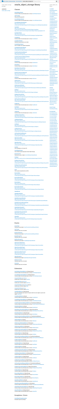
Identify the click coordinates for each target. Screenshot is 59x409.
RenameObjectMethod (19, 373)
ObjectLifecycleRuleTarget (20, 247)
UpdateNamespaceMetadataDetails (21, 202)
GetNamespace (18, 80)
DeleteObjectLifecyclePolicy (20, 68)
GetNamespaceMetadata (19, 85)
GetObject (16, 89)
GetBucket (17, 77)
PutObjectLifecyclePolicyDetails (21, 165)
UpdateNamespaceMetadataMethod (22, 383)
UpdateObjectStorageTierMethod (21, 386)
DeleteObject (17, 64)
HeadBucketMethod (18, 339)
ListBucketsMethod (18, 346)
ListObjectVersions (18, 128)
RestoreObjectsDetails (19, 186)
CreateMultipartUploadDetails (20, 47)
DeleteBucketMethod (19, 306)
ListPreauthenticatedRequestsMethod (22, 363)
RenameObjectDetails (19, 177)
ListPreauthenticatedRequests (20, 133)
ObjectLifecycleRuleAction (20, 242)
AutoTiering (17, 229)
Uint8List (25, 278)
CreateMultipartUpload (19, 44)
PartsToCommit (18, 153)
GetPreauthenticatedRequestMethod (22, 336)
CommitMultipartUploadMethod (21, 274)
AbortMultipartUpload (19, 12)
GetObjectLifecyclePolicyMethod (21, 329)
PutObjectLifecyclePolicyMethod (21, 366)
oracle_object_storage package (9, 1)
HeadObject (17, 106)
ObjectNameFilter (18, 142)
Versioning (17, 263)
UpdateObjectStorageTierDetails (21, 211)
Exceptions (52, 107)
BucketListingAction (18, 232)
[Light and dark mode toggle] (56, 1)
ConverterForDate (18, 281)
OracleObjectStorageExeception (21, 398)
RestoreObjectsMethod (19, 376)
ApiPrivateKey (17, 15)
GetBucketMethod (18, 319)
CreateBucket (17, 37)
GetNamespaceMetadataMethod (21, 322)
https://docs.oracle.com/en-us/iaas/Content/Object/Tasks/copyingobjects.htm (30, 30)
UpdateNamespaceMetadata (20, 198)
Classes (52, 9)
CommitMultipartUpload (19, 19)
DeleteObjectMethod (19, 312)
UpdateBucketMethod (19, 380)
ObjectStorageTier (18, 256)
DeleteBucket (17, 61)
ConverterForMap (18, 284)
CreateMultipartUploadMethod (20, 299)
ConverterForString (18, 288)
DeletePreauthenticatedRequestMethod (22, 316)
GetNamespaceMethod (19, 326)
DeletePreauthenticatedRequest (21, 72)
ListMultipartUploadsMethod (20, 353)
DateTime (25, 281)
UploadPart (17, 216)
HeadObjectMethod (18, 343)
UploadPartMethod (18, 390)
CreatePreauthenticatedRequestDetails (22, 56)
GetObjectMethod (18, 333)
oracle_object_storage (6, 10)
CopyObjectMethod (18, 291)
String (26, 284)
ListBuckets (17, 111)
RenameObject (17, 173)
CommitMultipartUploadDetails (21, 22)
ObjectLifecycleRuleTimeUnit (20, 251)
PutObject (16, 157)
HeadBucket (17, 103)
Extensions (52, 111)
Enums (51, 87)
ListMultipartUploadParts (19, 114)
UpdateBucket (17, 191)
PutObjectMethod (18, 369)
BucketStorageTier (18, 236)
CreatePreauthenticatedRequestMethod (22, 302)
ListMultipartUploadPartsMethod (21, 349)
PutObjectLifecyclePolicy (19, 160)
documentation (19, 1)
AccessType (17, 225)
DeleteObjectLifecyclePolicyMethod (21, 309)
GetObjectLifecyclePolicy (19, 94)
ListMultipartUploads (19, 119)
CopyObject (17, 27)
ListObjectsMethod (18, 356)
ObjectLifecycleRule (18, 137)
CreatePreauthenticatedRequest (21, 52)
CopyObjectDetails (18, 32)
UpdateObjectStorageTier (19, 207)
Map (23, 284)
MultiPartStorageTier (19, 239)
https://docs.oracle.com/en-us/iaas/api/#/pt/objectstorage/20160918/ (28, 158)
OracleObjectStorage (19, 150)
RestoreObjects (18, 182)
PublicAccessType (18, 259)
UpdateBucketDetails (19, 193)
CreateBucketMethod (19, 296)
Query (16, 169)
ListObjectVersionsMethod (20, 359)
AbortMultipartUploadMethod (20, 271)
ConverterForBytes (18, 278)
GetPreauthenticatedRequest (20, 98)
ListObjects (17, 124)
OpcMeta (16, 147)
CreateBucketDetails (18, 40)
